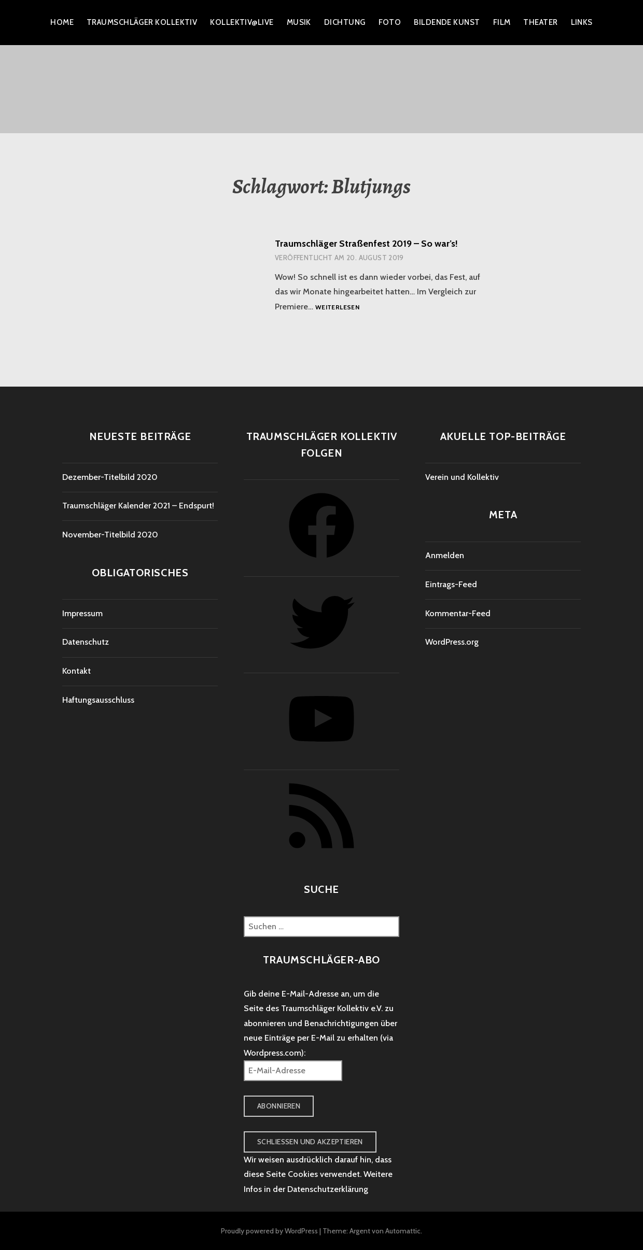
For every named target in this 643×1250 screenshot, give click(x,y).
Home (62, 22)
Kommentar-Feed (458, 613)
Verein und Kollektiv (462, 477)
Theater (540, 22)
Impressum (82, 613)
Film (502, 22)
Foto (390, 22)
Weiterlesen (337, 307)
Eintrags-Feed (451, 584)
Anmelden (444, 555)
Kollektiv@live (241, 22)
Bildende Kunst (447, 22)
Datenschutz (85, 642)
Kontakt (76, 671)
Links (582, 22)
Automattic (403, 1230)
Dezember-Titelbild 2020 (110, 477)
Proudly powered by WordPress (269, 1230)
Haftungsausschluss (98, 700)
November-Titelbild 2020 (110, 534)
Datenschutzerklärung (327, 1189)
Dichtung (345, 22)
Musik (299, 22)
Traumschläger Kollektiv (142, 22)
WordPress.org (452, 642)
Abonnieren (278, 1106)
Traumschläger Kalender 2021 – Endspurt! (138, 505)
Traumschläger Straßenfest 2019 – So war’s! (366, 243)
